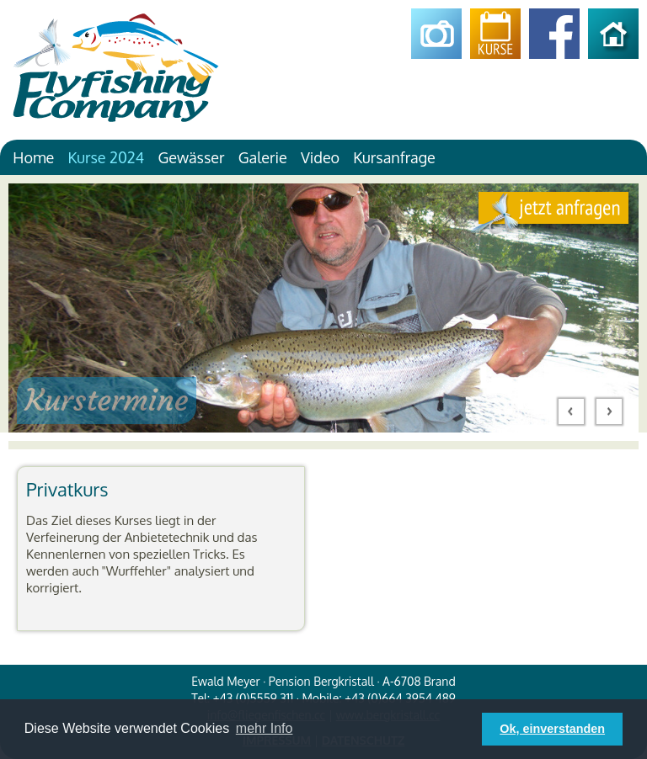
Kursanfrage (394, 157)
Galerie (262, 157)
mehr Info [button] (264, 728)
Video (320, 157)
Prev (571, 411)
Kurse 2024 (105, 157)
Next (609, 411)
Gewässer (191, 157)
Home (33, 157)
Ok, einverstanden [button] (552, 728)
